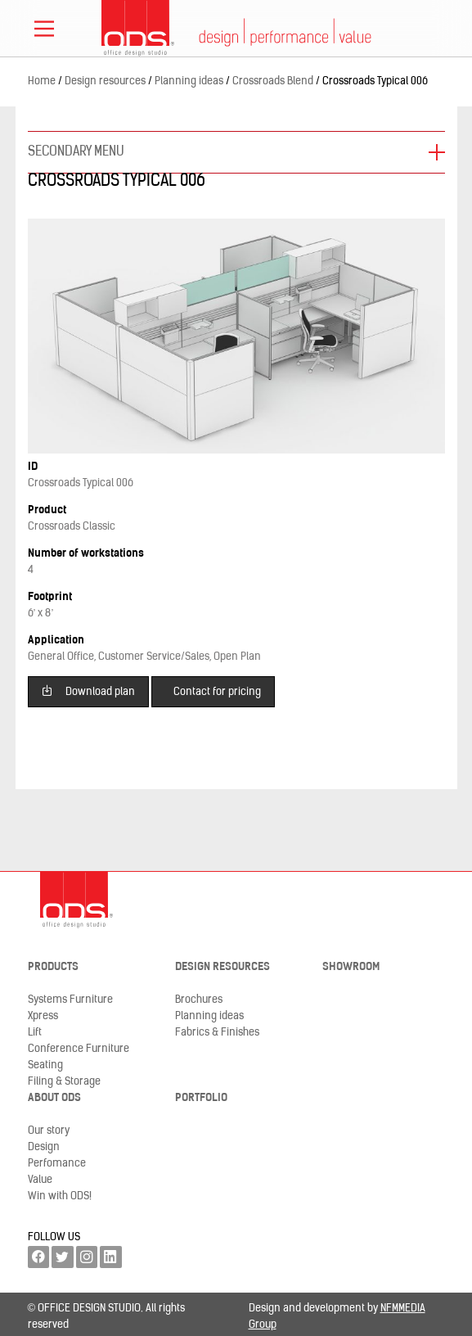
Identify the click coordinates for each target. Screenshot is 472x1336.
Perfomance (57, 1163)
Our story (49, 1131)
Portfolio (201, 1098)
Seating (45, 1065)
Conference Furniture (78, 1049)
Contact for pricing (217, 692)
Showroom (351, 967)
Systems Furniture (70, 1000)
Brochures (199, 1000)
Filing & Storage (64, 1081)
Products (53, 967)
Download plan (88, 690)
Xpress (43, 1016)
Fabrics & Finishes (217, 1032)
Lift (35, 1032)
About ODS (54, 1098)
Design (44, 1147)
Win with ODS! (60, 1196)
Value (40, 1180)
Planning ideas (209, 1016)
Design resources (222, 967)
